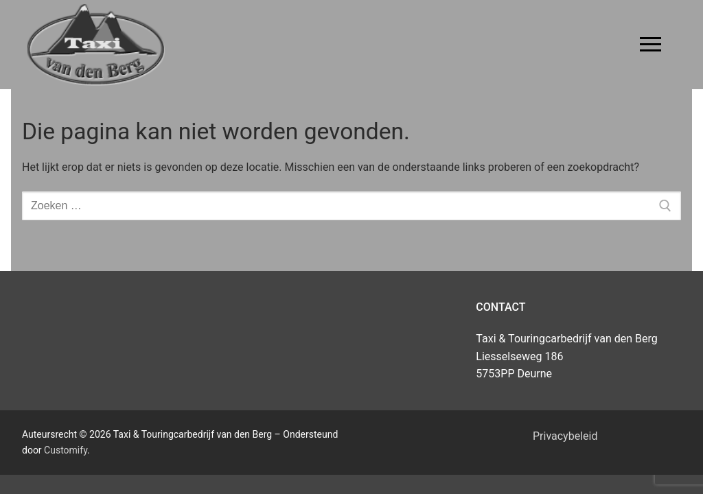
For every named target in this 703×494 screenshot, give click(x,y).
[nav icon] (650, 44)
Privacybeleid (565, 436)
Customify (65, 450)
